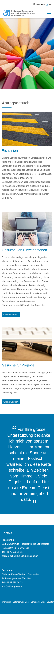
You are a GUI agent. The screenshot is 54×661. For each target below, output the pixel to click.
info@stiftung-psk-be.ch (13, 586)
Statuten (50, 602)
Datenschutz (18, 602)
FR (50, 4)
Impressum (6, 602)
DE (47, 4)
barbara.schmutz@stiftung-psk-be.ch (20, 556)
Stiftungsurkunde (38, 602)
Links (27, 602)
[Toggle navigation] (49, 13)
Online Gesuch (10, 314)
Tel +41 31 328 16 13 (12, 582)
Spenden (38, 4)
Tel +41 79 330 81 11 (12, 552)
